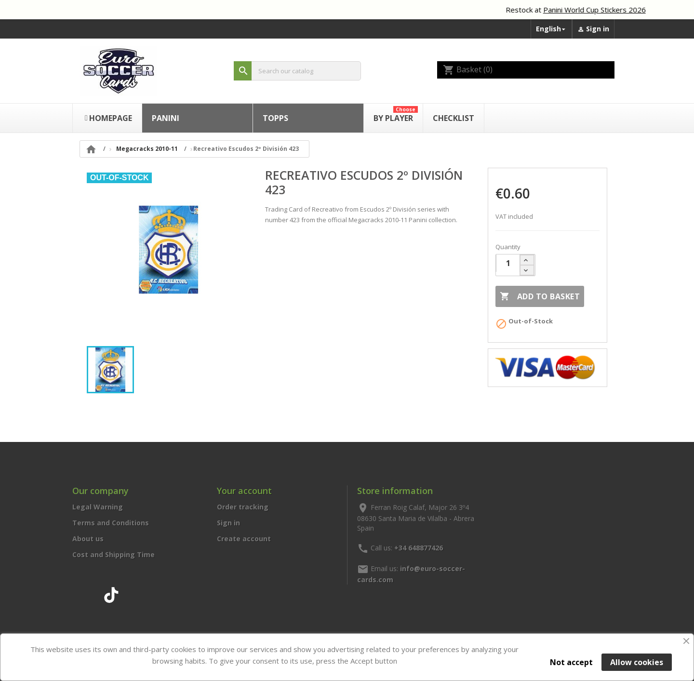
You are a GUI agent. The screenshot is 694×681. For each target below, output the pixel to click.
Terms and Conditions (110, 522)
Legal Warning (97, 506)
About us (88, 538)
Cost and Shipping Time (113, 554)
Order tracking (242, 506)
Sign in (228, 522)
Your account (244, 490)
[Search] (297, 71)
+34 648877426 (418, 547)
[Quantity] (508, 263)
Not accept (571, 662)
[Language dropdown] (551, 29)
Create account (244, 538)
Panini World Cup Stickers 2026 (601, 9)
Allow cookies (636, 662)
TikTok (111, 593)
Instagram (90, 593)
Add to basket (540, 296)
